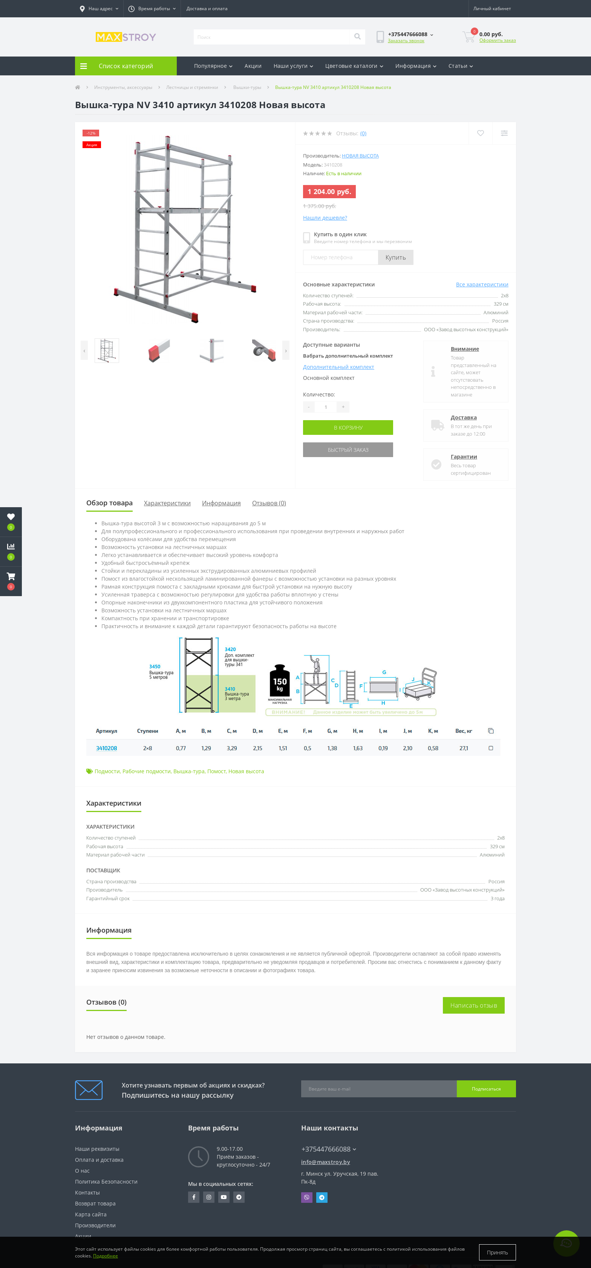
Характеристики (167, 503)
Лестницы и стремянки (192, 87)
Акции (253, 65)
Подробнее (105, 1256)
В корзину (348, 427)
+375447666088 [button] (329, 1149)
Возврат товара (95, 1203)
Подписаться (486, 1089)
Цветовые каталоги (354, 65)
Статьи (461, 65)
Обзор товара (109, 502)
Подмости (107, 771)
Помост (216, 771)
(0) (363, 133)
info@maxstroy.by (325, 1162)
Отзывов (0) (269, 503)
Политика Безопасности (106, 1181)
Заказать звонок (406, 40)
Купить (396, 257)
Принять (497, 1252)
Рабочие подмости (146, 771)
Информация (415, 65)
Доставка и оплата (207, 8)
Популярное (213, 65)
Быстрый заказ (348, 449)
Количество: (319, 394)
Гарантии (464, 456)
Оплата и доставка (99, 1159)
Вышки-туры (246, 87)
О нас (82, 1170)
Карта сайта (91, 1214)
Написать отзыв (473, 1005)
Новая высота (360, 155)
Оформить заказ (497, 40)
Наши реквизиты (97, 1148)
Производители (95, 1225)
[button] (99, 8)
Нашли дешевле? (325, 217)
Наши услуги (294, 65)
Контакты (87, 1192)
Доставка (464, 417)
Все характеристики (482, 284)
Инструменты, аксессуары (123, 87)
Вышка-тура (189, 771)
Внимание (465, 348)
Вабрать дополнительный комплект (348, 355)
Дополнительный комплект (338, 366)
